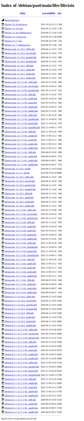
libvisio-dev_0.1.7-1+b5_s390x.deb (20, 210)
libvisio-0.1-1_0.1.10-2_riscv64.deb (20, 301)
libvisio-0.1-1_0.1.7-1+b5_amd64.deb (21, 358)
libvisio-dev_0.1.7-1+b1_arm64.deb (20, 288)
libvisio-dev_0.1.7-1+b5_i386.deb (20, 222)
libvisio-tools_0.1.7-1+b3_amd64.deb (21, 148)
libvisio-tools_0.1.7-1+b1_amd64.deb (21, 164)
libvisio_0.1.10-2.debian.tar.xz (18, 32)
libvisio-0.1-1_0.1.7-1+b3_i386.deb (20, 379)
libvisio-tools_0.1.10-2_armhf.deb (20, 70)
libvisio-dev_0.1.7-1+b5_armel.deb (20, 230)
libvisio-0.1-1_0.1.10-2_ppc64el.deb (21, 305)
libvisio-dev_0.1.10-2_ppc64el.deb (20, 185)
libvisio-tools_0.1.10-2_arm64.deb (20, 74)
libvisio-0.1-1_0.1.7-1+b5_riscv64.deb (22, 334)
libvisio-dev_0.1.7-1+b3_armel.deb (20, 268)
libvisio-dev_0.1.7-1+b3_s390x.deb (20, 243)
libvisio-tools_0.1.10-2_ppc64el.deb (21, 57)
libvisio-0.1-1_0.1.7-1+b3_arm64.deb (21, 391)
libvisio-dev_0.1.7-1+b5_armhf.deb (20, 226)
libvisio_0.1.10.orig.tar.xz (16, 24)
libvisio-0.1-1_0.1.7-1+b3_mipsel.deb (21, 371)
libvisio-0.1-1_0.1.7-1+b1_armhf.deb (21, 404)
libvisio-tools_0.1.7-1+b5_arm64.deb (21, 107)
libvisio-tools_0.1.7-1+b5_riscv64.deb (21, 86)
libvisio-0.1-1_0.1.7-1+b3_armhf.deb (21, 383)
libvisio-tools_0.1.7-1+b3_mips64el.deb (22, 127)
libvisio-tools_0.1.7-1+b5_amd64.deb (21, 111)
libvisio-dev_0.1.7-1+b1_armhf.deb (20, 284)
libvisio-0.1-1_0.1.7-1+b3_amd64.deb (21, 395)
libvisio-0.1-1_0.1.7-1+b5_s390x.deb (21, 329)
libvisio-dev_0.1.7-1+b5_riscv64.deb (21, 214)
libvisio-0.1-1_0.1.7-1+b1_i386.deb (20, 400)
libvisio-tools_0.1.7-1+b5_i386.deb (20, 94)
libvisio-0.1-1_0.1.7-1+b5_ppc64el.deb (22, 338)
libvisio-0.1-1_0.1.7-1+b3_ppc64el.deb (22, 367)
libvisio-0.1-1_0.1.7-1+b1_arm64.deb (21, 408)
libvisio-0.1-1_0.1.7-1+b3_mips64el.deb (22, 375)
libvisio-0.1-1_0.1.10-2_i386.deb (19, 313)
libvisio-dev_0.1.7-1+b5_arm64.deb (20, 235)
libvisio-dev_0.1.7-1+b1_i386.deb (20, 280)
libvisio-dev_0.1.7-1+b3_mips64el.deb (22, 255)
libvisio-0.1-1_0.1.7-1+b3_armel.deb (21, 387)
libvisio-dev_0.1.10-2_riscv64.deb (20, 181)
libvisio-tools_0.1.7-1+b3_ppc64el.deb (22, 119)
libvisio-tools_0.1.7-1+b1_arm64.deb (21, 160)
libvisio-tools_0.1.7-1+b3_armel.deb (21, 140)
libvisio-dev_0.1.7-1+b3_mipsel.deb (21, 251)
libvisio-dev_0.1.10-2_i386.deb (18, 193)
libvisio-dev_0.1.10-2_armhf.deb (19, 197)
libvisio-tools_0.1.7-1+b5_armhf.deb (21, 98)
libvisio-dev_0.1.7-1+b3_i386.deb (20, 259)
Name (22, 13)
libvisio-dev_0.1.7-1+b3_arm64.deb (20, 272)
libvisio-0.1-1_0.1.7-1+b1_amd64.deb (21, 412)
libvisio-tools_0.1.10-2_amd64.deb (20, 78)
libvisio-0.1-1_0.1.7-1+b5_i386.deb (20, 342)
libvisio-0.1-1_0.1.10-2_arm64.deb (20, 321)
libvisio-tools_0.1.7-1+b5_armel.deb (21, 103)
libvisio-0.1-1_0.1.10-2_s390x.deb (20, 296)
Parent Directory (12, 20)
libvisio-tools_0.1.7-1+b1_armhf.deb (21, 156)
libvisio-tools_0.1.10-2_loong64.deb (21, 61)
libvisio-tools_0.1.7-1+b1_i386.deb (20, 152)
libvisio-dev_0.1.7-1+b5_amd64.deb (21, 239)
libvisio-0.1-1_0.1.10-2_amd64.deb (20, 325)
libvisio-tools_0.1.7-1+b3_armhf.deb (21, 136)
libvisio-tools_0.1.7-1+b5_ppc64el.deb (22, 90)
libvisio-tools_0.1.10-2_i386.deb (19, 65)
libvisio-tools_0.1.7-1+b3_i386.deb (20, 131)
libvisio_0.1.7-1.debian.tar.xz (17, 45)
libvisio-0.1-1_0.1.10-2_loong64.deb (21, 309)
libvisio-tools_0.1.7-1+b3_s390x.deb (21, 115)
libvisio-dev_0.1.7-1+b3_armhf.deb (20, 263)
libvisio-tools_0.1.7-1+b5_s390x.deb (21, 82)
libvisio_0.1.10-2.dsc (14, 28)
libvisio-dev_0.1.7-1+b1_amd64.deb (21, 292)
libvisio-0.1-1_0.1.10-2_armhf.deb (20, 317)
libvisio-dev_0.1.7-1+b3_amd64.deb (21, 276)
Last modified (48, 13)
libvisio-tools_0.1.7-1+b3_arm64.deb (21, 144)
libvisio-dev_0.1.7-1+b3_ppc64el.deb (21, 247)
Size (59, 13)
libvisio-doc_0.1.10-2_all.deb (18, 169)
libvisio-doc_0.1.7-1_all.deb (17, 173)
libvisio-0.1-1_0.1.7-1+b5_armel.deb (21, 350)
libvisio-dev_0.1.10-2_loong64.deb (20, 189)
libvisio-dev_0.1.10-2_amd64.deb (19, 206)
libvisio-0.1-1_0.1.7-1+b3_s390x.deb (21, 362)
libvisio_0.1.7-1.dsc (13, 41)
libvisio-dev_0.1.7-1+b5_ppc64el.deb (21, 218)
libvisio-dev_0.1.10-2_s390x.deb (19, 177)
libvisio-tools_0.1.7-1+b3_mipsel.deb (21, 123)
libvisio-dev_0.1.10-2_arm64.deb (19, 202)
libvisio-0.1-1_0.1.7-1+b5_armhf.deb (21, 346)
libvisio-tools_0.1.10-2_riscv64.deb (20, 53)
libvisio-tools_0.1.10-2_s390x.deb (20, 49)
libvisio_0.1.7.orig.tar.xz (15, 37)
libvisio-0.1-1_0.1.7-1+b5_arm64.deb (21, 354)
